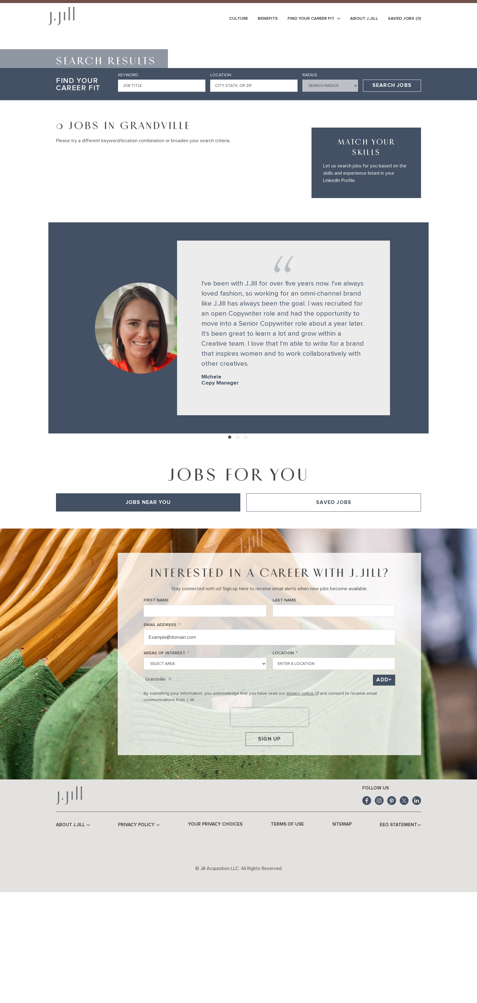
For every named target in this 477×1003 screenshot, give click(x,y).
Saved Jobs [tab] (333, 608)
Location (220, 181)
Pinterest (391, 911)
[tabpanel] (238, 626)
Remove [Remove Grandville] (170, 785)
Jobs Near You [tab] (148, 608)
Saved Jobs (404, 18)
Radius (309, 181)
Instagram (379, 911)
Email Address (162, 731)
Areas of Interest (166, 759)
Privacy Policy (140, 935)
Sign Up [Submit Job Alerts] (269, 847)
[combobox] (254, 192)
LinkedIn (416, 911)
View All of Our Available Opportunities (94, 626)
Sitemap (341, 934)
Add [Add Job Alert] (382, 786)
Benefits (268, 18)
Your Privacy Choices (216, 934)
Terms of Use (287, 934)
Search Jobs (392, 191)
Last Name (284, 706)
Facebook (366, 911)
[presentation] (269, 823)
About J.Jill (364, 18)
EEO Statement (400, 935)
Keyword (128, 181)
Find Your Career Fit (313, 18)
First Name (156, 706)
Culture (238, 18)
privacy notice (303, 799)
